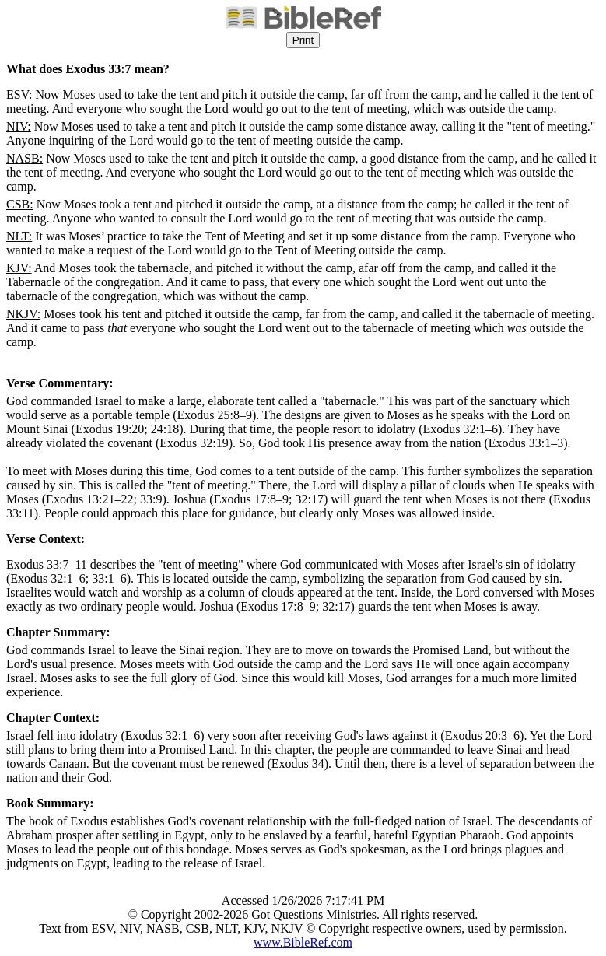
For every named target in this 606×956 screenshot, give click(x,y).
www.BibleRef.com (303, 942)
